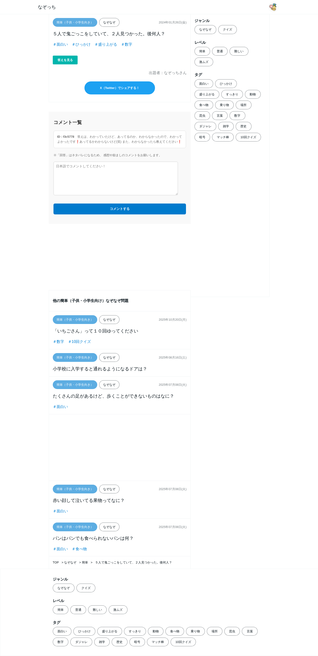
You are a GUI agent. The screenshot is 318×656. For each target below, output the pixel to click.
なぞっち (47, 6)
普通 (220, 51)
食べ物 (203, 105)
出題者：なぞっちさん (168, 73)
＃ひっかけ (81, 44)
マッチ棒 (223, 137)
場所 (243, 105)
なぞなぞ (205, 29)
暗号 (202, 137)
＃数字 (126, 44)
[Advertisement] (120, 257)
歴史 (243, 126)
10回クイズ (248, 137)
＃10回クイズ (79, 342)
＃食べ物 (79, 549)
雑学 (226, 126)
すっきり (232, 94)
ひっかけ (226, 83)
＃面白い (60, 44)
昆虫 (202, 115)
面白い (203, 83)
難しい (238, 51)
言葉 (220, 115)
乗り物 (224, 105)
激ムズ (203, 62)
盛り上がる (207, 94)
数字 (237, 115)
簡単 (202, 51)
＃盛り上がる (105, 44)
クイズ (227, 29)
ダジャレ (205, 126)
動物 (253, 94)
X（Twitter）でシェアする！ (119, 88)
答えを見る (65, 60)
